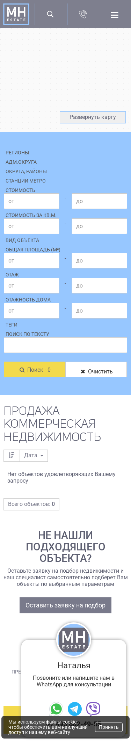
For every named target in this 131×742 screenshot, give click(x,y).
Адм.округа (21, 162)
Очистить (96, 371)
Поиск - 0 (35, 369)
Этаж (12, 274)
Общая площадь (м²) (33, 249)
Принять (109, 727)
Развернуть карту (93, 117)
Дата (33, 455)
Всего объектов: (31, 504)
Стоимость (20, 190)
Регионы (17, 152)
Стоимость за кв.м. (31, 215)
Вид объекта (22, 240)
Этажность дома (28, 300)
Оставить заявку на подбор (65, 605)
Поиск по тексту (27, 334)
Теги (11, 325)
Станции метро (26, 181)
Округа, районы (26, 171)
